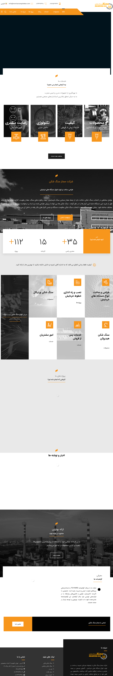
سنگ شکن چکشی (48, 666)
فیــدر (51, 669)
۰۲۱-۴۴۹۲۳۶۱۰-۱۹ (19, 672)
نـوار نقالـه (50, 672)
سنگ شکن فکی (48, 663)
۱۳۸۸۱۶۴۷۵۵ (20, 669)
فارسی (4, 4)
